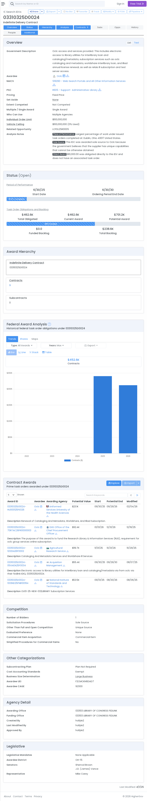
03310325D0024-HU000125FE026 (16, 508)
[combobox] (57, 4)
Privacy (38, 796)
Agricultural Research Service (56, 549)
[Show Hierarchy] (67, 75)
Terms (28, 796)
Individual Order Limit (19, 119)
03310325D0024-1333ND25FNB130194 (17, 581)
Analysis (64, 27)
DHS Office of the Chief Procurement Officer (57, 530)
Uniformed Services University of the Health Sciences (58, 509)
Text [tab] (136, 42)
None (55, 99)
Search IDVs (12, 12)
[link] (137, 495)
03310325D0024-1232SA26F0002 (16, 549)
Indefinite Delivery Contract (27, 262)
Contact (18, 796)
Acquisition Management (54, 564)
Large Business (84, 676)
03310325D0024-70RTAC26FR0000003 (19, 529)
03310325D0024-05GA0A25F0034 (16, 564)
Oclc (59, 76)
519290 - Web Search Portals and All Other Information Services (89, 81)
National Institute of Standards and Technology (57, 583)
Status (29, 27)
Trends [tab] (12, 339)
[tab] (11, 352)
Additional (29, 32)
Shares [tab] (24, 339)
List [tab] (129, 42)
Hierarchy (47, 27)
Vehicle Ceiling (15, 124)
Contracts (82, 27)
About (7, 796)
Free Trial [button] (137, 3)
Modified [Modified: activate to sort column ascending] (132, 501)
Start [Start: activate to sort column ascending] (98, 501)
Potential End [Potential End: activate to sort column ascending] (115, 501)
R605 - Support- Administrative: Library (74, 90)
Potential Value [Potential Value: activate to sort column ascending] (81, 501)
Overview (12, 27)
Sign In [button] (120, 3)
